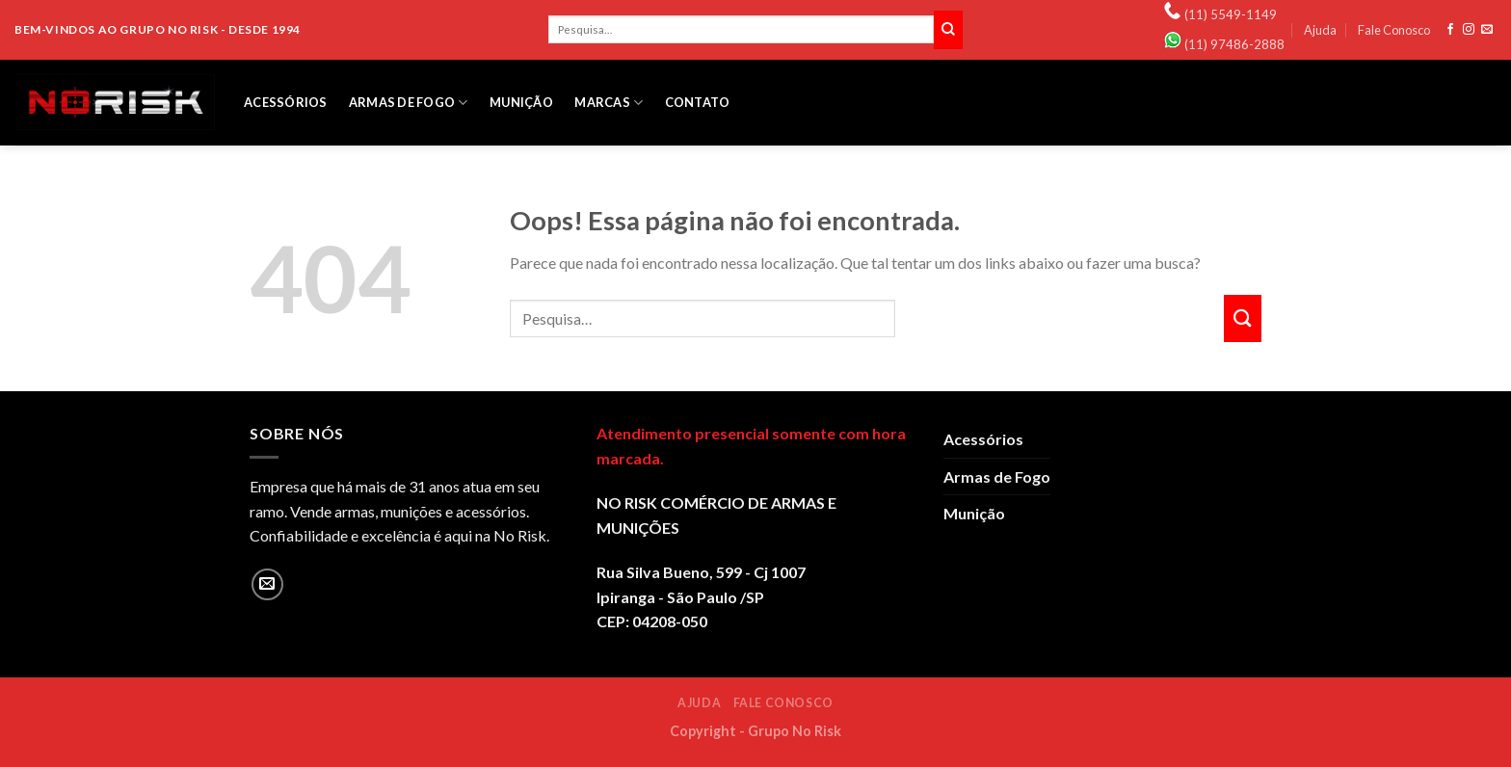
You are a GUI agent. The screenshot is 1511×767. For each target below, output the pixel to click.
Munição (521, 102)
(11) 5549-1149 (1230, 14)
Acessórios (286, 102)
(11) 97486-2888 (1234, 44)
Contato (697, 102)
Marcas (608, 102)
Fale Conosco (1394, 30)
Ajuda (1320, 30)
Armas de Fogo (408, 102)
